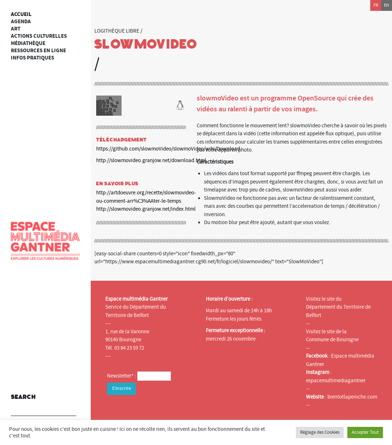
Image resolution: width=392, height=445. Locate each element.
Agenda (21, 21)
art (15, 29)
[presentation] (162, 411)
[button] (69, 405)
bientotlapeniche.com (352, 397)
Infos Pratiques (32, 58)
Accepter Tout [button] (365, 432)
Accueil (21, 14)
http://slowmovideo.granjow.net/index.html (146, 209)
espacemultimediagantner (336, 380)
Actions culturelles (39, 36)
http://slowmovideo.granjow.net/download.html (151, 160)
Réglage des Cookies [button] (319, 432)
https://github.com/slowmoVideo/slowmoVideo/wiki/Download (168, 148)
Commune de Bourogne (332, 339)
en (386, 5)
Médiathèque (28, 43)
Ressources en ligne (38, 50)
